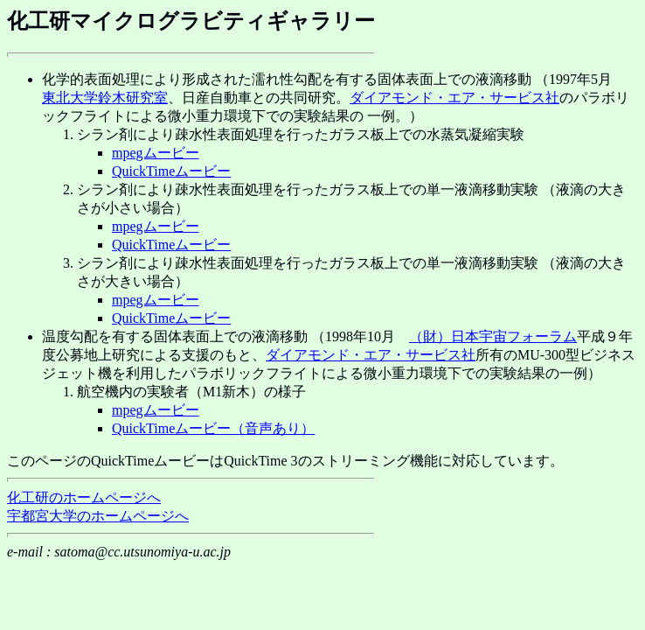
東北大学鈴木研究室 (105, 97)
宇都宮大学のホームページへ (98, 515)
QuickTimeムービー (171, 171)
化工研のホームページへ (84, 497)
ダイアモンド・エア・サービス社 (454, 97)
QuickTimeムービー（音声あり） (213, 428)
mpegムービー (155, 152)
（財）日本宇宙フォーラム (493, 336)
